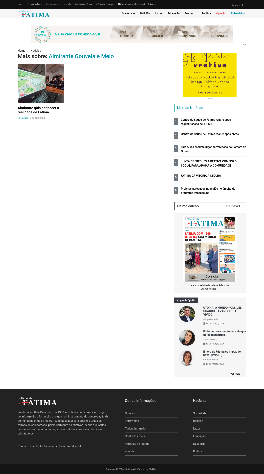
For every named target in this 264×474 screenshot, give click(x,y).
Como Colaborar (34, 4)
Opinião (221, 13)
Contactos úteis (53, 4)
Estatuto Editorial (70, 446)
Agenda (67, 4)
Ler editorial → (234, 206)
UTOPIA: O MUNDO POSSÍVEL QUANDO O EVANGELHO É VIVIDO (222, 311)
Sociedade (128, 13)
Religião (145, 13)
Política (206, 13)
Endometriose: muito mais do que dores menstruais (224, 333)
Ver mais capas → (210, 288)
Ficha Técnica (45, 446)
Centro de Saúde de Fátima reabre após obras (210, 134)
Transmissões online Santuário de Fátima (137, 4)
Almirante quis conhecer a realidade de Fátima (38, 110)
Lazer (158, 13)
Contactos (24, 446)
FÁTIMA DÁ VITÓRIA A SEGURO (201, 175)
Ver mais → (236, 373)
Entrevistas (238, 13)
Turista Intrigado (135, 428)
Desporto (190, 13)
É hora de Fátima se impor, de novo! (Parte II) (222, 353)
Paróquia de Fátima (83, 4)
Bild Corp (153, 469)
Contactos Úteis (135, 436)
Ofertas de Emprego (105, 4)
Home (20, 4)
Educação (173, 13)
